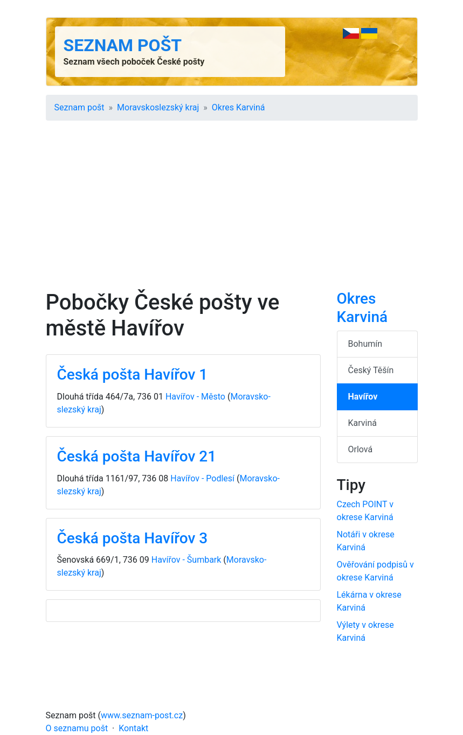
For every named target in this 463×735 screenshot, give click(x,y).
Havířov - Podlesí (202, 478)
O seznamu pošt (77, 728)
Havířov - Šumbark (186, 560)
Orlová (360, 449)
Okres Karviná (238, 107)
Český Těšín (371, 370)
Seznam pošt (123, 45)
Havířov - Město (195, 396)
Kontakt (133, 728)
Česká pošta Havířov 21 (137, 456)
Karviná (362, 423)
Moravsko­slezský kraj (158, 107)
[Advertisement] (232, 209)
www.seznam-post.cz (142, 715)
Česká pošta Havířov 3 (132, 538)
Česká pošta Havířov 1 (132, 374)
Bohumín (365, 344)
